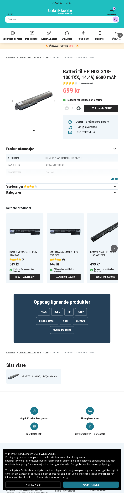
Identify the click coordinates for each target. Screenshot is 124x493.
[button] (62, 149)
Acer (65, 320)
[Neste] (120, 35)
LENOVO (80, 320)
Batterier (99, 35)
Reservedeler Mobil (12, 35)
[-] (67, 108)
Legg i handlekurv (101, 108)
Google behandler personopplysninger (91, 464)
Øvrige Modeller (62, 329)
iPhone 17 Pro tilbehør (65, 490)
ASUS (44, 311)
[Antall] (73, 108)
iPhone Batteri (47, 320)
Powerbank (83, 35)
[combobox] (62, 19)
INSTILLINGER (33, 484)
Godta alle (91, 484)
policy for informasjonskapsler (37, 464)
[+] (79, 108)
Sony (81, 311)
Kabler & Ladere (49, 35)
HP (46, 57)
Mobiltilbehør (31, 35)
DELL (57, 311)
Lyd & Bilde (67, 35)
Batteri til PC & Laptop (30, 57)
